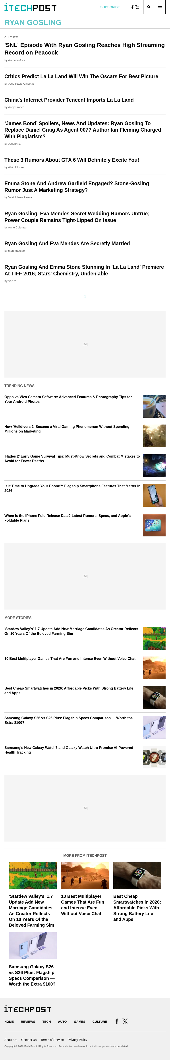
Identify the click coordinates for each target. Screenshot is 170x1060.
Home (9, 1021)
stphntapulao (16, 250)
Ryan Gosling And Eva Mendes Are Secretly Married (67, 243)
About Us (10, 1040)
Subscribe (110, 7)
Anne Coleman (17, 227)
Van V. (12, 281)
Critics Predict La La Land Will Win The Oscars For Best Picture (81, 76)
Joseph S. (14, 143)
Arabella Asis (16, 60)
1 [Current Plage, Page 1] (85, 297)
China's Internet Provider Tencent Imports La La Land (69, 100)
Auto (62, 1021)
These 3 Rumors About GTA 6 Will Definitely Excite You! (71, 160)
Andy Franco (16, 107)
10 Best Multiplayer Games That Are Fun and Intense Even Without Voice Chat (69, 659)
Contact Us (29, 1040)
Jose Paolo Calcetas (21, 83)
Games (79, 1021)
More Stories (17, 618)
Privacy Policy (77, 1040)
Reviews (28, 1021)
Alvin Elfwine (16, 167)
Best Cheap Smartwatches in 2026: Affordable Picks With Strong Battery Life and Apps (137, 908)
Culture (11, 37)
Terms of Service (52, 1040)
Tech (46, 1021)
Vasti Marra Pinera (20, 197)
